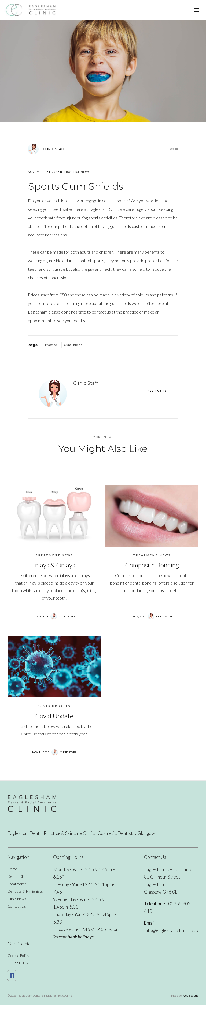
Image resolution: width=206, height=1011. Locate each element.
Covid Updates (54, 706)
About (174, 148)
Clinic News (17, 898)
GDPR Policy (18, 963)
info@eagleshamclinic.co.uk (171, 930)
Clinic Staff (67, 616)
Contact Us (17, 906)
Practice (51, 345)
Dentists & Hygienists (25, 891)
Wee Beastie (190, 995)
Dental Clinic (18, 876)
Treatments (17, 884)
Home (12, 869)
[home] (31, 10)
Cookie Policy (18, 955)
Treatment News (54, 555)
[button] (196, 10)
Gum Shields (73, 345)
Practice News (77, 171)
